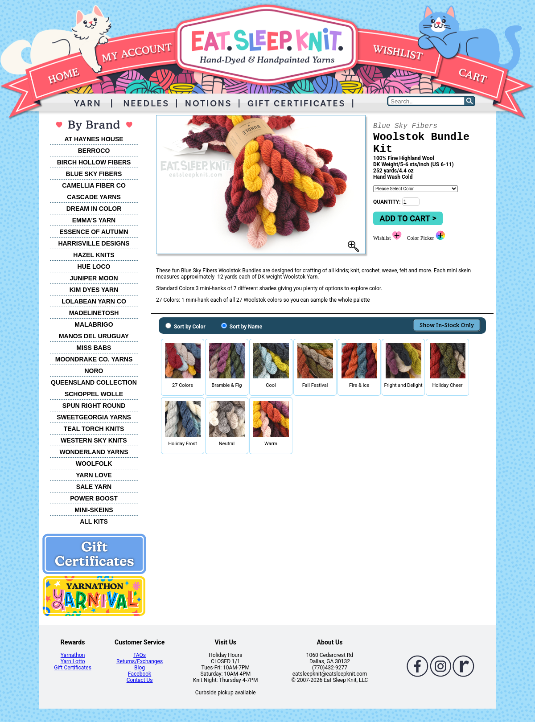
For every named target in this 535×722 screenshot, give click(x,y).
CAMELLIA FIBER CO (94, 185)
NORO (94, 370)
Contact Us (140, 680)
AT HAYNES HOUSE (93, 139)
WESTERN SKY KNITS (94, 440)
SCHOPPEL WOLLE (94, 394)
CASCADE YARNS (94, 197)
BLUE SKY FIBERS (94, 173)
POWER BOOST (94, 498)
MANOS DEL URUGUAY (94, 336)
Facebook (139, 674)
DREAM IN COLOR (94, 208)
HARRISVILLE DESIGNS (93, 243)
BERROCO (94, 150)
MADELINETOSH (94, 312)
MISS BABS (94, 347)
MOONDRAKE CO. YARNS (93, 359)
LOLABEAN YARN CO (94, 301)
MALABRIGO (93, 324)
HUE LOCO (94, 266)
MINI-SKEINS (93, 509)
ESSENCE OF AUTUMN (93, 231)
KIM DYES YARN (94, 289)
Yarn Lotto (73, 661)
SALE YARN (93, 486)
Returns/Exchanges (139, 661)
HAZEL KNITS (93, 254)
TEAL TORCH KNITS (94, 428)
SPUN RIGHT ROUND (94, 405)
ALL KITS (94, 521)
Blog (139, 668)
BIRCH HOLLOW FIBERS (94, 162)
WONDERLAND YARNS (93, 451)
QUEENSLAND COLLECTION (94, 382)
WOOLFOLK (94, 463)
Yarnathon (73, 655)
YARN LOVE (93, 475)
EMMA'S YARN (93, 220)
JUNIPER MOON (94, 278)
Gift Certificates (72, 668)
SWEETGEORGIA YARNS (94, 417)
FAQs (139, 655)
